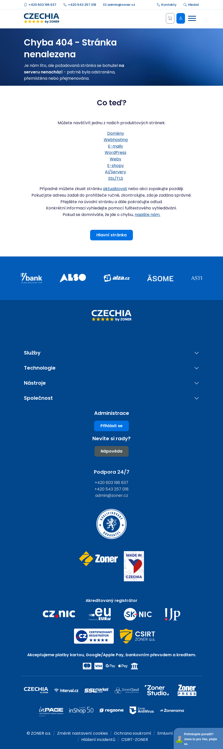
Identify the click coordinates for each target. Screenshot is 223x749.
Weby (115, 159)
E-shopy (115, 165)
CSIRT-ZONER (134, 739)
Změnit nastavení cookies (82, 733)
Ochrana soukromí (132, 733)
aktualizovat (115, 189)
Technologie (40, 368)
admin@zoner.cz (119, 5)
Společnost (38, 398)
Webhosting (116, 140)
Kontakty (166, 5)
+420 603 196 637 (40, 5)
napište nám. (147, 214)
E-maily (115, 146)
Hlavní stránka (111, 235)
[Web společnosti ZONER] (98, 566)
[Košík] (170, 18)
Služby (32, 352)
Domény (115, 133)
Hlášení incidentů (98, 739)
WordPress (115, 152)
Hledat (191, 5)
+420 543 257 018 (79, 5)
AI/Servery (115, 172)
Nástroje (35, 383)
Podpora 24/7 (111, 471)
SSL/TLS (115, 178)
